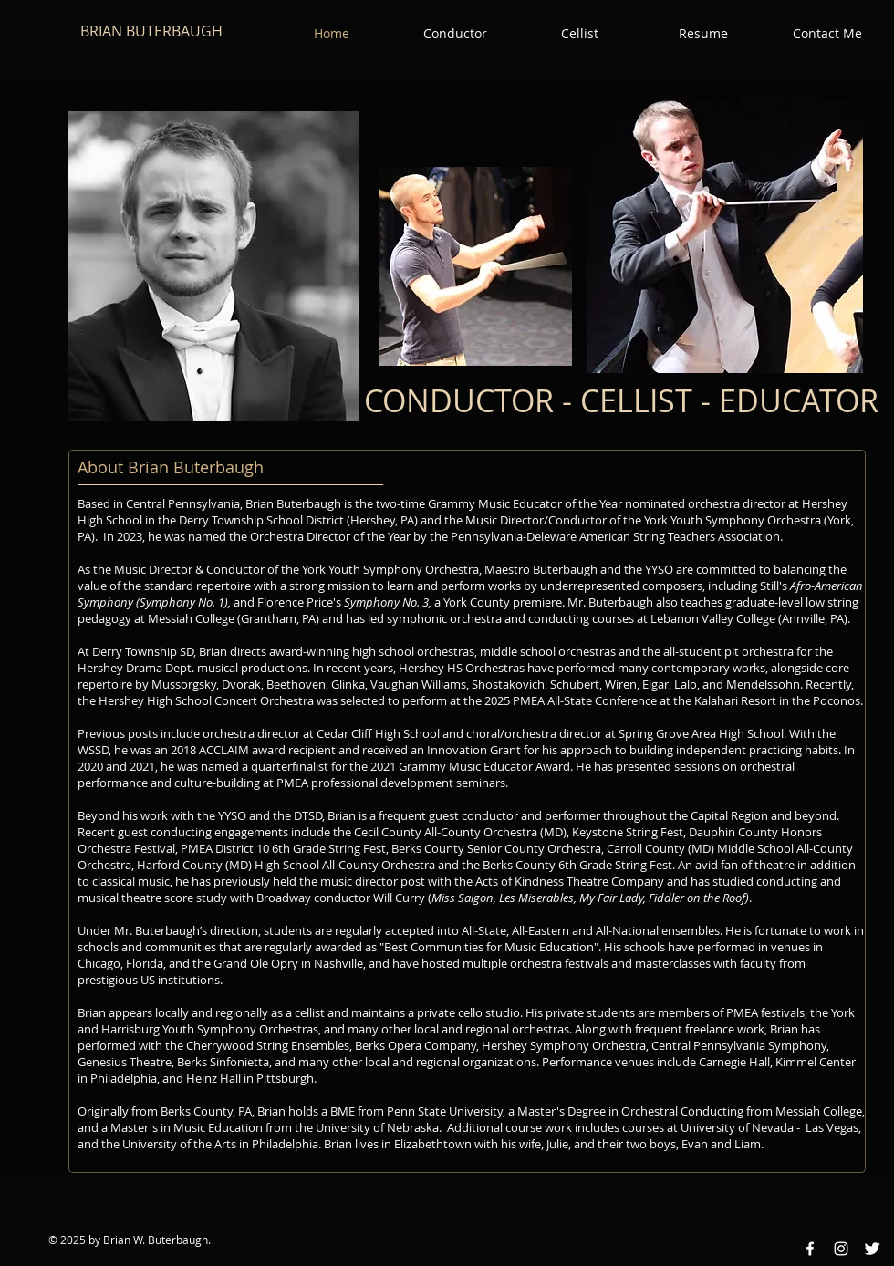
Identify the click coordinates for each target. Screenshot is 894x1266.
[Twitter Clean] (872, 1249)
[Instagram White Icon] (841, 1249)
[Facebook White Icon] (810, 1249)
